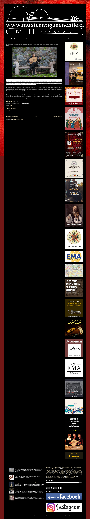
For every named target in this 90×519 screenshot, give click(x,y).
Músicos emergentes (74, 475)
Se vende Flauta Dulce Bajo (20, 495)
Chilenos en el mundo (65, 467)
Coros (62, 471)
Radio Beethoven (10, 101)
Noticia (47, 476)
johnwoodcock (56, 514)
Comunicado (48, 469)
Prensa (67, 476)
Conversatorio (49, 471)
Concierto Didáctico (67, 469)
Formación (61, 473)
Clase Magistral (78, 467)
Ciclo (72, 467)
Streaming (80, 476)
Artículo (47, 467)
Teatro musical (50, 477)
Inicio (35, 116)
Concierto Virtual (76, 469)
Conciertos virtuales (60, 470)
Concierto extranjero (50, 470)
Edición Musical (63, 472)
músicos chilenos (69, 477)
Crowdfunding (67, 471)
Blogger (69, 514)
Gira (69, 473)
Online (52, 476)
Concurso (68, 470)
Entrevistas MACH (48, 38)
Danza (51, 472)
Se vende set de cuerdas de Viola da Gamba (24, 468)
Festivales (58, 38)
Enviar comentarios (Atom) (17, 119)
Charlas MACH (36, 38)
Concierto (55, 469)
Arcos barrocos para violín (20, 475)
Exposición (49, 473)
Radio (11, 105)
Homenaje (79, 473)
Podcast (62, 476)
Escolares (80, 472)
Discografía (68, 38)
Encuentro (69, 472)
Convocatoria (56, 471)
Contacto (76, 38)
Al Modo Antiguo (23, 38)
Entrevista (75, 472)
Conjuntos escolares (77, 470)
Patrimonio (57, 476)
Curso (47, 472)
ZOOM (63, 477)
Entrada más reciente (12, 116)
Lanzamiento (54, 475)
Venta (55, 477)
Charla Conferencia (55, 467)
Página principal (11, 38)
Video (59, 477)
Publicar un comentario (13, 110)
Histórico (73, 473)
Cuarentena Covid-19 (76, 471)
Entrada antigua (57, 116)
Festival (54, 473)
